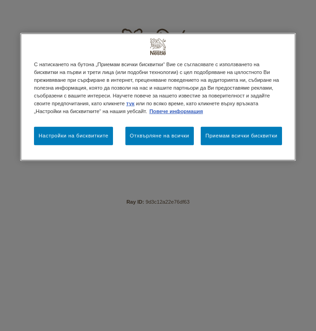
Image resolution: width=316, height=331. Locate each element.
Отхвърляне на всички (159, 135)
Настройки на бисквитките (73, 135)
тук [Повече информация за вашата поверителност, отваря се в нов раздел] (130, 103)
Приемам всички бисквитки (241, 135)
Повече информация (176, 111)
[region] (158, 97)
